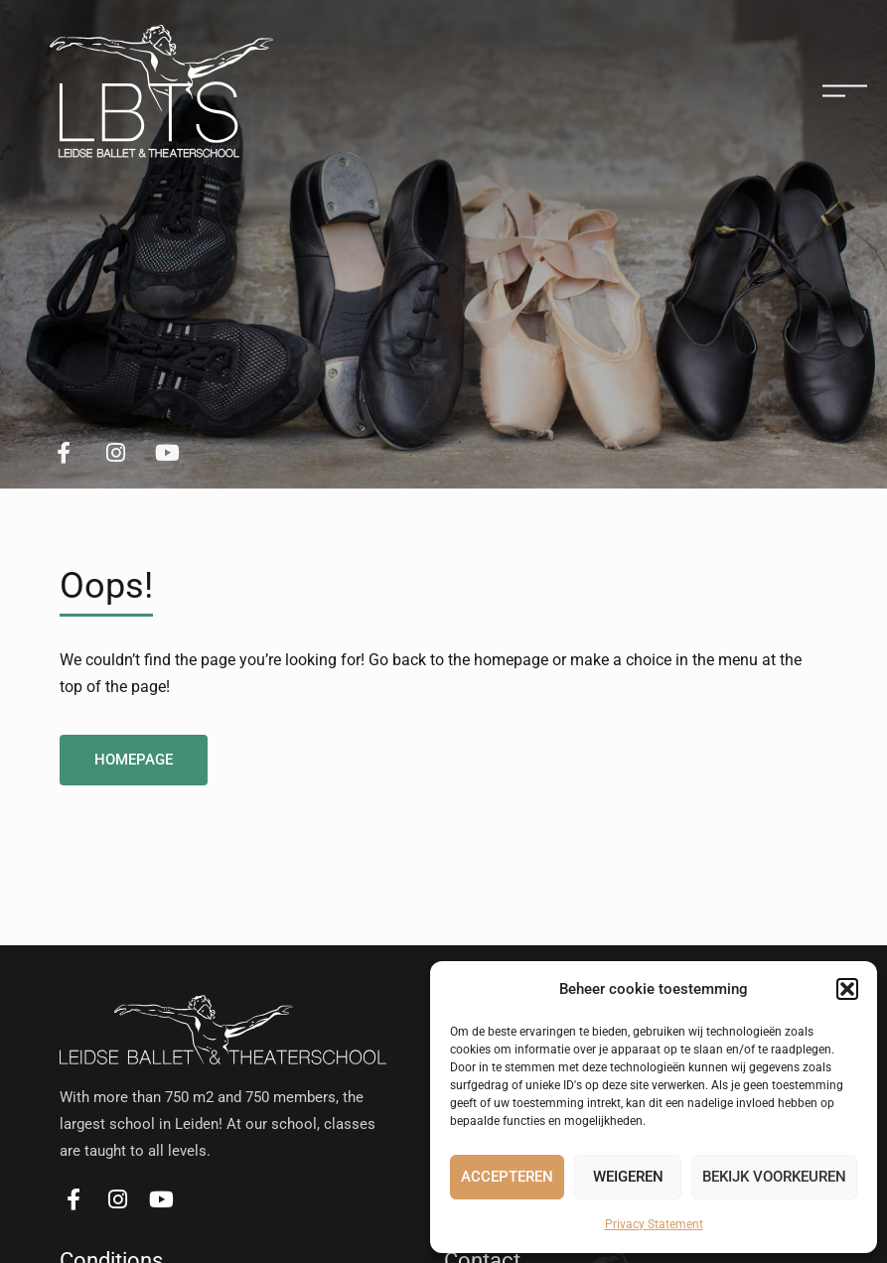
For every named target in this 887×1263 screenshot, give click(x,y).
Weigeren (628, 1177)
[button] (847, 989)
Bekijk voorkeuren (774, 1177)
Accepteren (507, 1177)
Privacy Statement (654, 1224)
